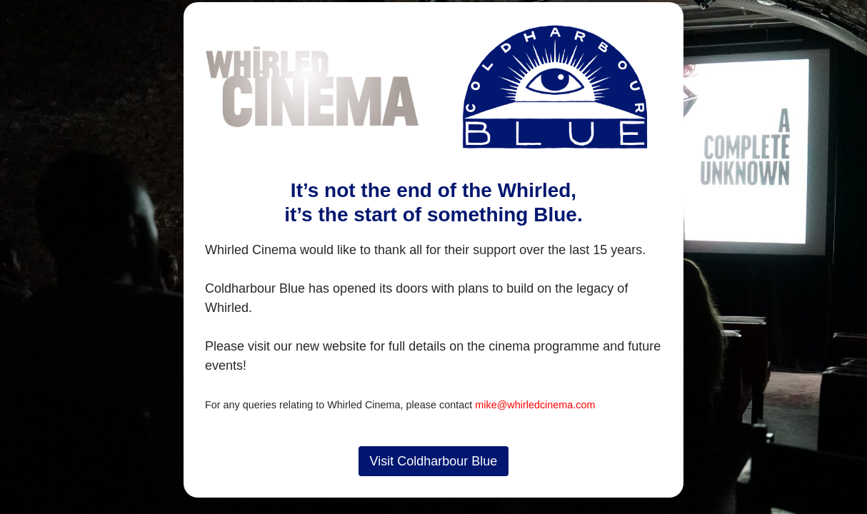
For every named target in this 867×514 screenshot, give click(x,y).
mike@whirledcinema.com (535, 404)
